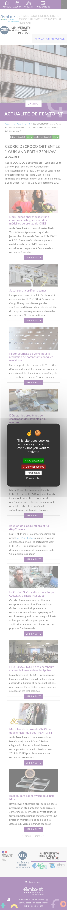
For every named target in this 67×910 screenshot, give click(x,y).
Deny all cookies (33, 467)
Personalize (33, 473)
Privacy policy (33, 478)
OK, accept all (33, 460)
